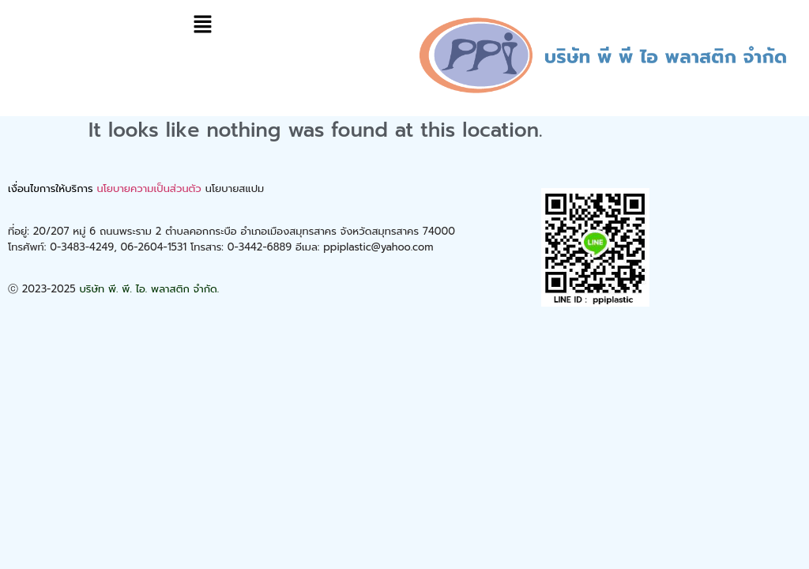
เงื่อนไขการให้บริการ (50, 188)
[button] (202, 25)
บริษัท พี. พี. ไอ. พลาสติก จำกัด (148, 288)
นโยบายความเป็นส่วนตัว (148, 188)
